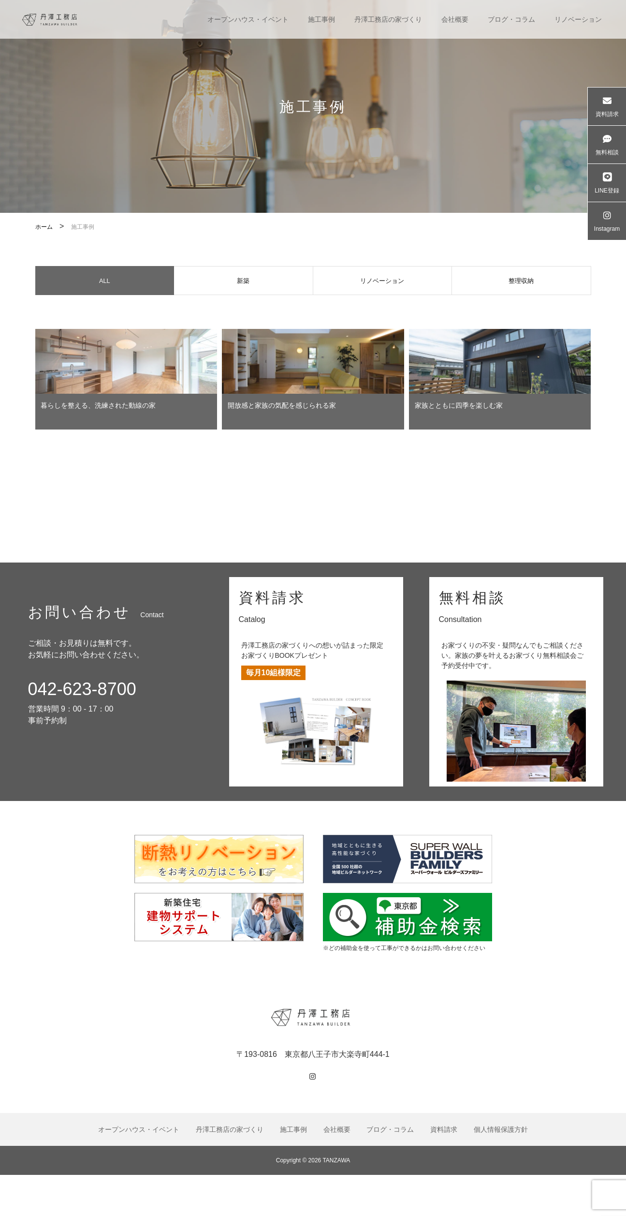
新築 (243, 283)
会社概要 (454, 19)
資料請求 (443, 1170)
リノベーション (578, 19)
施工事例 (321, 19)
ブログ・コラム (511, 19)
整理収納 (521, 283)
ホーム (44, 226)
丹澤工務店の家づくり (388, 19)
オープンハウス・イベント (248, 19)
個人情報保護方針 (501, 1170)
